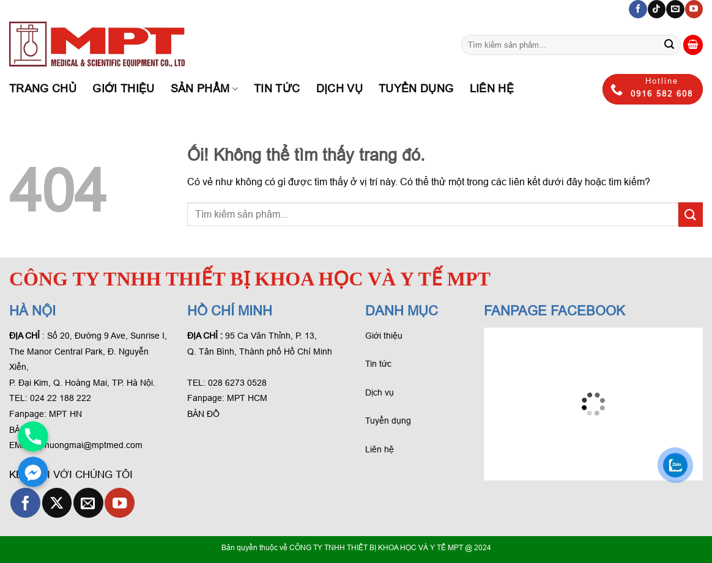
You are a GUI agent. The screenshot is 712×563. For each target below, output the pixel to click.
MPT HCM (247, 398)
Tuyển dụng (416, 89)
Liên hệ (492, 89)
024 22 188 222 (60, 398)
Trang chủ (42, 89)
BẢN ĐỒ (203, 414)
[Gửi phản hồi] (669, 45)
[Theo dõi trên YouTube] (694, 9)
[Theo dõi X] (57, 503)
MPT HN (65, 414)
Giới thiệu (123, 89)
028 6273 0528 (238, 383)
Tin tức (277, 89)
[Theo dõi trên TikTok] (657, 9)
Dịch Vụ (339, 89)
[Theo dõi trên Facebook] (638, 9)
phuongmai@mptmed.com (91, 445)
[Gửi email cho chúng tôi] (675, 9)
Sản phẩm (204, 89)
